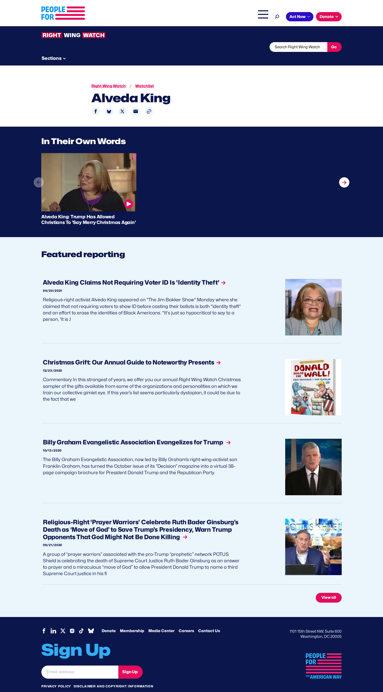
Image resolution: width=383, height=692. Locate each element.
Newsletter (174, 47)
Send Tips (208, 47)
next (344, 169)
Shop (259, 17)
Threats (78, 47)
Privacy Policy (56, 676)
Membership (132, 621)
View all (328, 588)
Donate (327, 16)
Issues (177, 17)
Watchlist (108, 47)
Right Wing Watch (209, 17)
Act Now (297, 16)
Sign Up (130, 662)
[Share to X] (122, 102)
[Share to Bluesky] (109, 102)
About (156, 17)
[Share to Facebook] (95, 102)
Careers (186, 621)
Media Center (161, 621)
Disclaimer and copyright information (114, 676)
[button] (149, 102)
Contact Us (209, 621)
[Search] (277, 16)
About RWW (138, 47)
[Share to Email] (135, 102)
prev (39, 179)
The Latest (240, 17)
